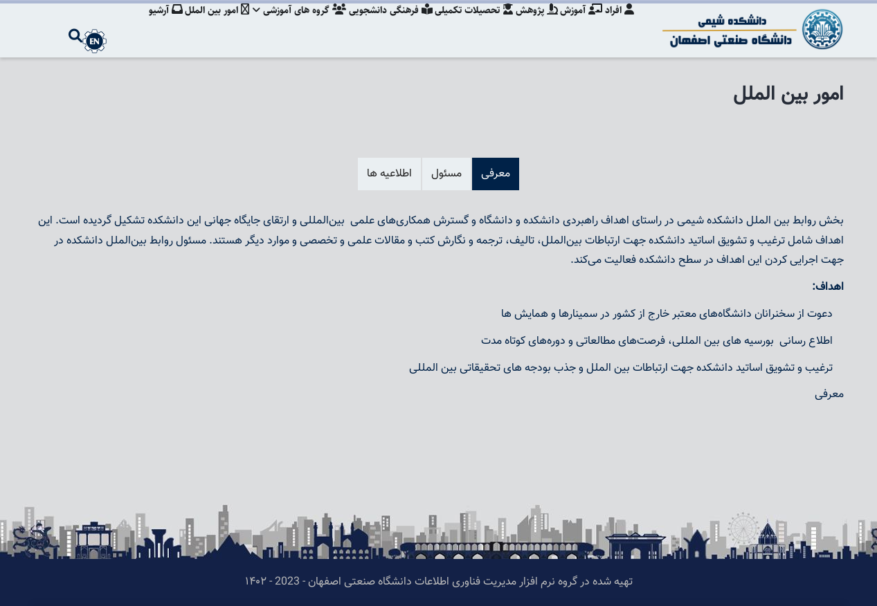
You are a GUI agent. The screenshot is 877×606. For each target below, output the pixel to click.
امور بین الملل (206, 24)
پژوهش (533, 24)
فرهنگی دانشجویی (383, 24)
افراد (619, 24)
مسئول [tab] (446, 174)
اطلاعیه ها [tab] (389, 174)
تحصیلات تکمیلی (468, 24)
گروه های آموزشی (290, 24)
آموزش (580, 24)
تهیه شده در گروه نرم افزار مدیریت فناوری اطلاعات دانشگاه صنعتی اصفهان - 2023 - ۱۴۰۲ (439, 582)
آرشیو (153, 24)
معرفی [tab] (495, 174)
